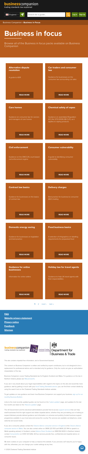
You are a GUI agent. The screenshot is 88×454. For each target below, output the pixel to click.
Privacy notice (11, 322)
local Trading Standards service (46, 387)
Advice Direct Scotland (44, 431)
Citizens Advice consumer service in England (49, 426)
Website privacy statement (18, 318)
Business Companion (12, 22)
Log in (75, 15)
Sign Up (82, 15)
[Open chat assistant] (82, 448)
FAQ (6, 314)
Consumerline (15, 434)
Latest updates (55, 402)
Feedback (9, 326)
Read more (24, 95)
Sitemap (8, 330)
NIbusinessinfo (30, 379)
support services (64, 410)
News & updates (31, 405)
